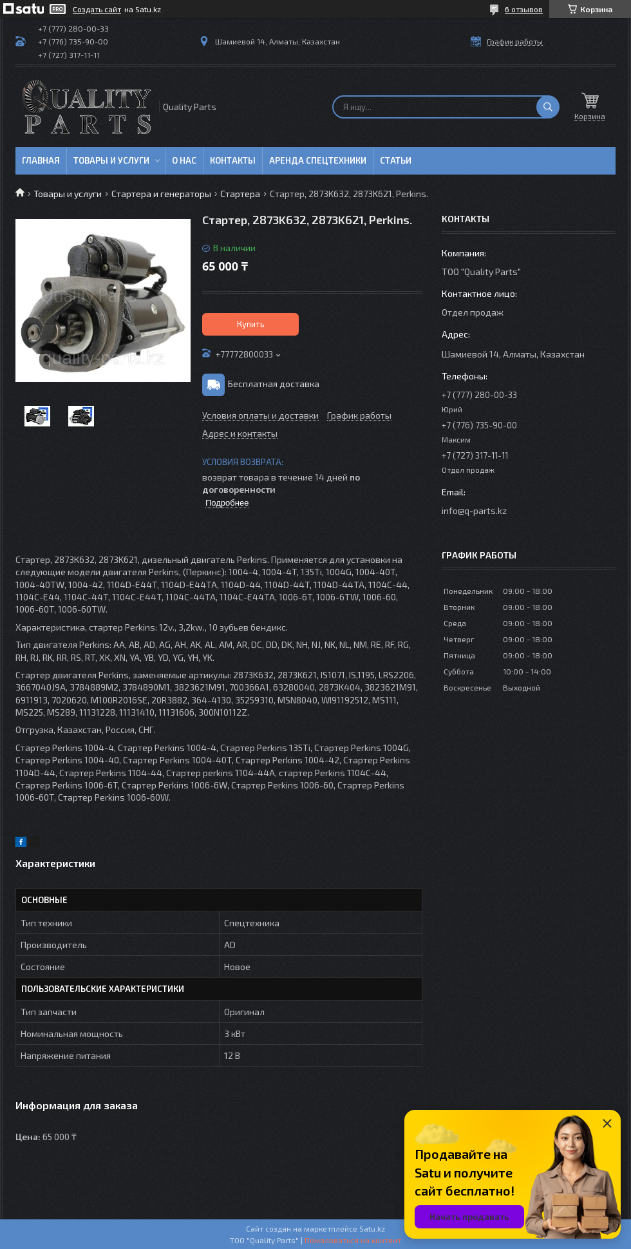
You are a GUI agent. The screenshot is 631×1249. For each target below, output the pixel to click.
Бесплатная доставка (273, 383)
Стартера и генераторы (161, 193)
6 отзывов (524, 9)
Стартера (240, 193)
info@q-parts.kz (474, 510)
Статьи (395, 160)
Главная (41, 160)
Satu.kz (372, 1228)
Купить (251, 324)
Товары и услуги (111, 160)
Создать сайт (97, 9)
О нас (184, 160)
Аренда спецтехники (317, 160)
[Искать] (548, 107)
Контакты (233, 160)
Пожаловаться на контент (353, 1239)
